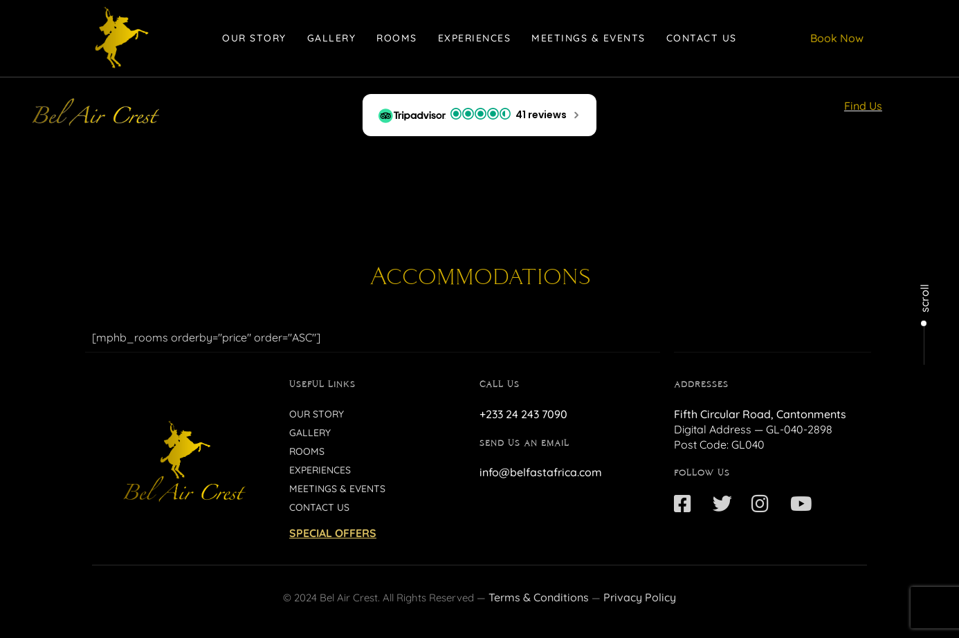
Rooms (396, 38)
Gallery (331, 38)
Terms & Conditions (538, 597)
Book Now (837, 38)
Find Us (863, 106)
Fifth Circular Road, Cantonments (760, 414)
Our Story (254, 38)
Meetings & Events (588, 38)
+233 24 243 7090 (523, 414)
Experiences (474, 38)
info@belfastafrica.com (541, 472)
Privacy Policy (639, 597)
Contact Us (701, 38)
